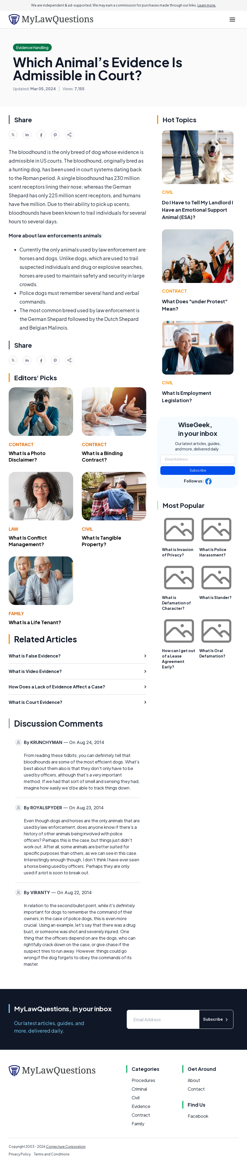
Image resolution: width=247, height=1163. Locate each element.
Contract (21, 444)
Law (13, 529)
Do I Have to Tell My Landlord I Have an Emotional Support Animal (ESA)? (197, 209)
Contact (196, 1089)
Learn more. (206, 5)
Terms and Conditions (52, 1154)
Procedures (143, 1080)
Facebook (198, 1116)
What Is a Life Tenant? (35, 622)
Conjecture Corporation (66, 1147)
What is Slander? (215, 597)
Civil (87, 529)
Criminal (139, 1089)
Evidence (141, 1106)
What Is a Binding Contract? (102, 456)
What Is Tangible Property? (101, 540)
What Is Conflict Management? (28, 540)
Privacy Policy (20, 1154)
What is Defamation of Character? (176, 603)
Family (16, 613)
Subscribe (198, 470)
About (194, 1080)
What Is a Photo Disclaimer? (27, 456)
